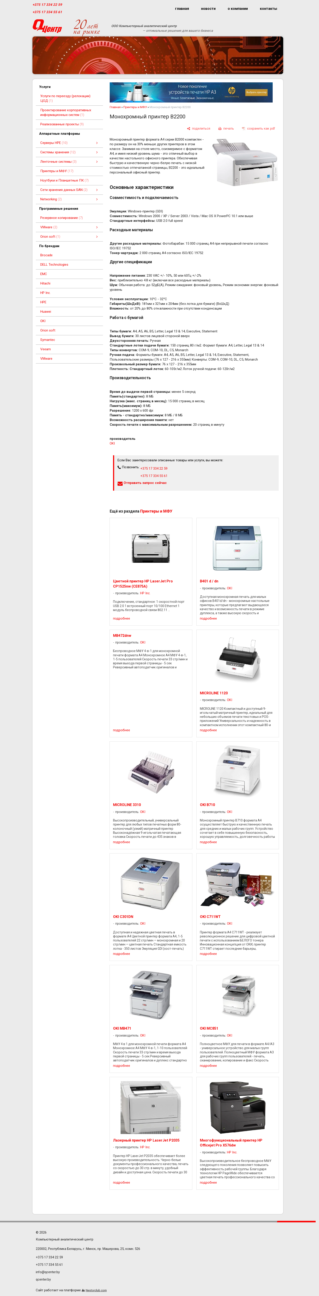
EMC (43, 274)
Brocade (46, 255)
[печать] (226, 129)
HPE (43, 302)
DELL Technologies (54, 265)
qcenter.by (43, 1279)
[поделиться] (198, 129)
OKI (42, 321)
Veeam (45, 349)
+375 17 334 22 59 (47, 5)
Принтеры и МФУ (135, 107)
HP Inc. (45, 293)
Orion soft (47, 330)
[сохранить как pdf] (258, 129)
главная (182, 8)
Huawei (45, 312)
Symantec (47, 340)
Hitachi (45, 283)
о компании (238, 8)
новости (208, 8)
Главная (115, 107)
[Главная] (47, 27)
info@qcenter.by (48, 1272)
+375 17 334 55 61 (47, 12)
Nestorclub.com (96, 1290)
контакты (268, 8)
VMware (46, 359)
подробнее (121, 618)
